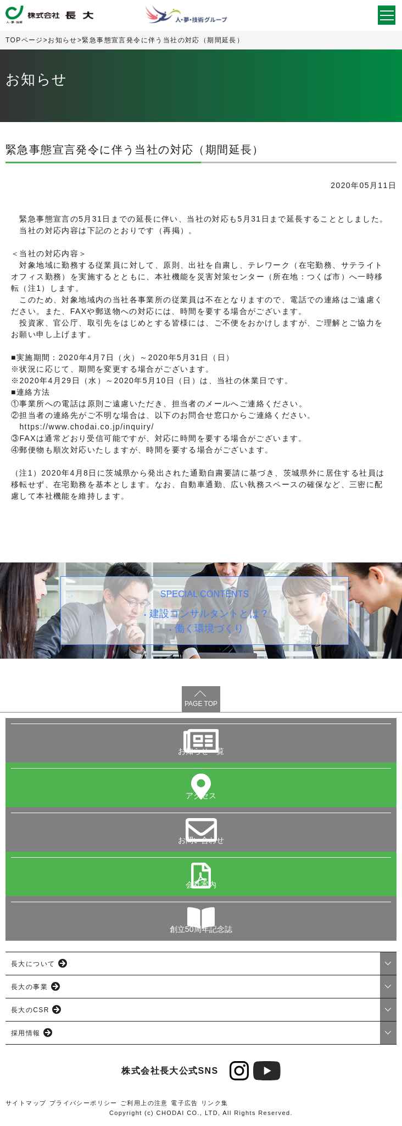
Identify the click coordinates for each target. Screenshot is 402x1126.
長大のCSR (30, 1010)
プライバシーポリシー (83, 1103)
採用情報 (26, 1033)
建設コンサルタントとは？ (209, 613)
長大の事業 (29, 987)
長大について (33, 964)
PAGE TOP (201, 704)
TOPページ (24, 40)
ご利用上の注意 (144, 1103)
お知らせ (62, 40)
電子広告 (184, 1103)
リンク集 (214, 1103)
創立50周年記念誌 (201, 929)
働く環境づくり (209, 628)
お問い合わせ (201, 840)
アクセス (201, 795)
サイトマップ (25, 1103)
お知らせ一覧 (201, 751)
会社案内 (201, 884)
